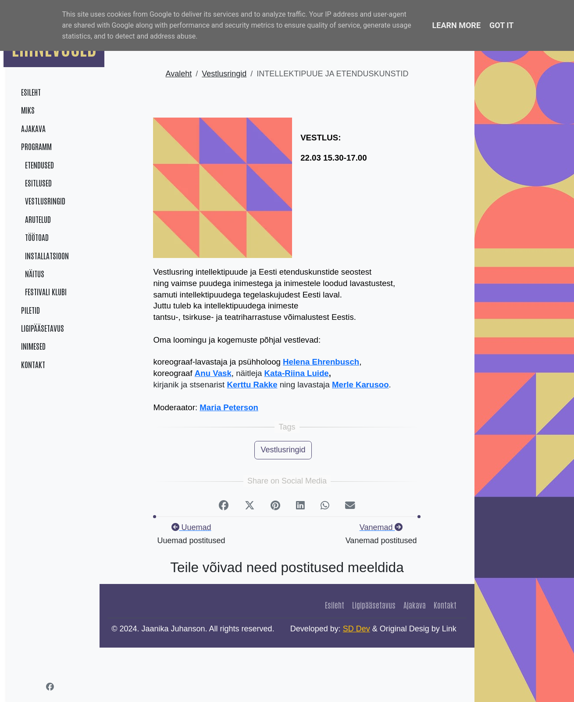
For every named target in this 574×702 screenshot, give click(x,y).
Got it (501, 25)
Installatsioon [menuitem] (45, 255)
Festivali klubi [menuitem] (44, 291)
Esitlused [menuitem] (36, 182)
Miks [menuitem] (28, 109)
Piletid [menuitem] (30, 309)
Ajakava (414, 604)
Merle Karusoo (360, 384)
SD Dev (356, 628)
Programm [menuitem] (36, 146)
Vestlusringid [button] (282, 449)
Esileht (334, 604)
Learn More (456, 25)
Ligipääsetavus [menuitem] (42, 327)
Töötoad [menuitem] (35, 237)
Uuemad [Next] (191, 527)
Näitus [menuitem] (32, 273)
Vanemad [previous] (381, 527)
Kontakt (445, 604)
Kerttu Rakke (252, 384)
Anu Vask (213, 373)
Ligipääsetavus (374, 604)
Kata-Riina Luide (296, 373)
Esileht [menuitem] (31, 91)
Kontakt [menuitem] (33, 364)
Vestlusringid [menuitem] (43, 200)
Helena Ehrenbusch (321, 361)
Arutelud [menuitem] (36, 219)
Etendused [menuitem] (37, 164)
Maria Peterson (229, 407)
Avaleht (179, 73)
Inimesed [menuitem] (33, 345)
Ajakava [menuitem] (33, 128)
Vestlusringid (224, 73)
